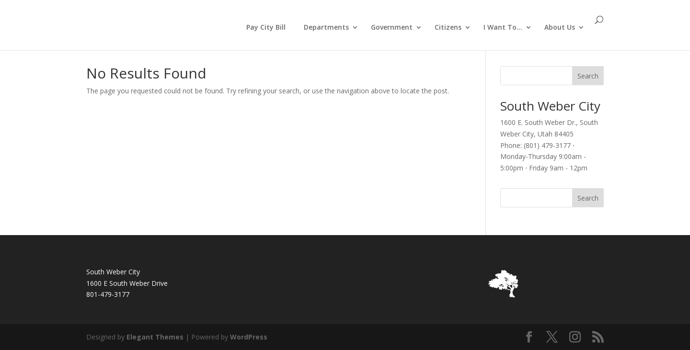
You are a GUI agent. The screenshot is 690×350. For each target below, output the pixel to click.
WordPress (248, 336)
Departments (326, 28)
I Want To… (502, 28)
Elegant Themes (155, 336)
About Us (559, 28)
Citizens (448, 28)
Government (392, 28)
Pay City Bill (266, 27)
